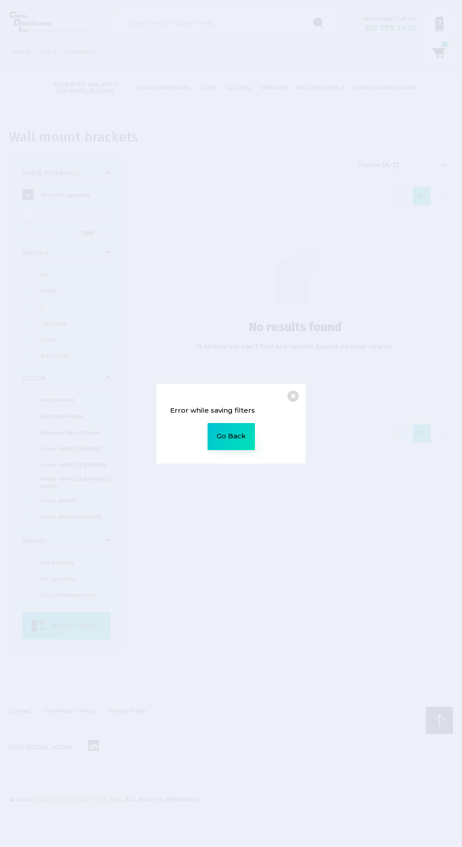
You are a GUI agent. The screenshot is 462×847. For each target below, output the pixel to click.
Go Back (231, 436)
